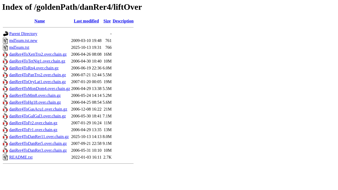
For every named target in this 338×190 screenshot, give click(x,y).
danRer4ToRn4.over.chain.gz (34, 68)
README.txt (20, 157)
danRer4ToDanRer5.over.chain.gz (38, 143)
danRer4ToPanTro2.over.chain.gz (37, 75)
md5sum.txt (19, 47)
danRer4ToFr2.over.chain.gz (33, 123)
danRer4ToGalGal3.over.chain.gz (37, 116)
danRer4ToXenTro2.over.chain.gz (38, 54)
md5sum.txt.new (23, 40)
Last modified (86, 21)
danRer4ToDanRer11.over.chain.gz (39, 136)
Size (107, 21)
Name (39, 21)
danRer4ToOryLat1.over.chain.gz (37, 81)
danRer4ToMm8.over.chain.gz (35, 95)
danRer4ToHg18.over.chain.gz (35, 102)
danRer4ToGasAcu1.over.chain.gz (38, 109)
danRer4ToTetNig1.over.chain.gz (37, 61)
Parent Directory (23, 33)
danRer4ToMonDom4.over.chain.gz (39, 88)
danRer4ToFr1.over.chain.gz (33, 129)
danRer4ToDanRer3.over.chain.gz (38, 150)
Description (123, 21)
